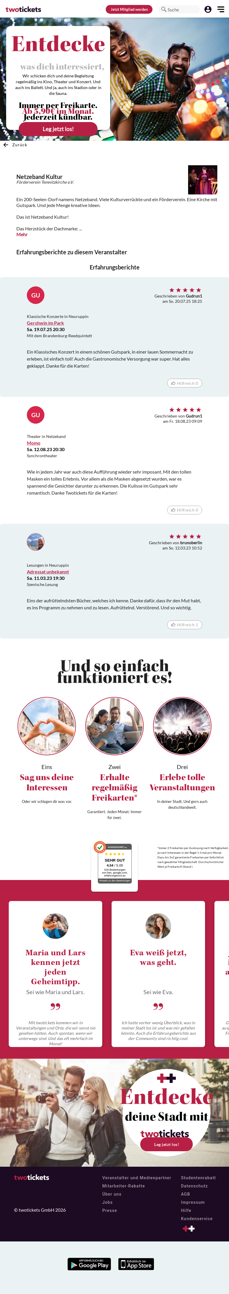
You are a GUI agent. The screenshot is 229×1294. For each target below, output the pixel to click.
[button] (163, 9)
